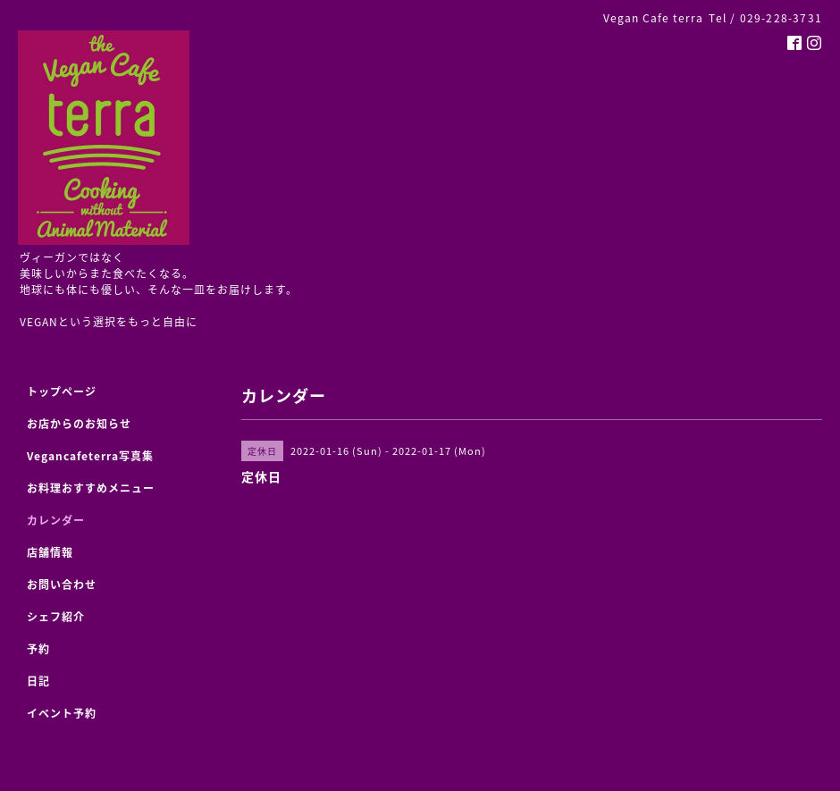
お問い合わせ (62, 584)
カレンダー (56, 520)
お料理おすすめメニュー (91, 488)
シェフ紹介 (56, 617)
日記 (38, 681)
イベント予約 (62, 713)
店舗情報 (50, 552)
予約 (38, 649)
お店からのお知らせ (79, 424)
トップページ (62, 391)
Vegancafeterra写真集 (90, 456)
